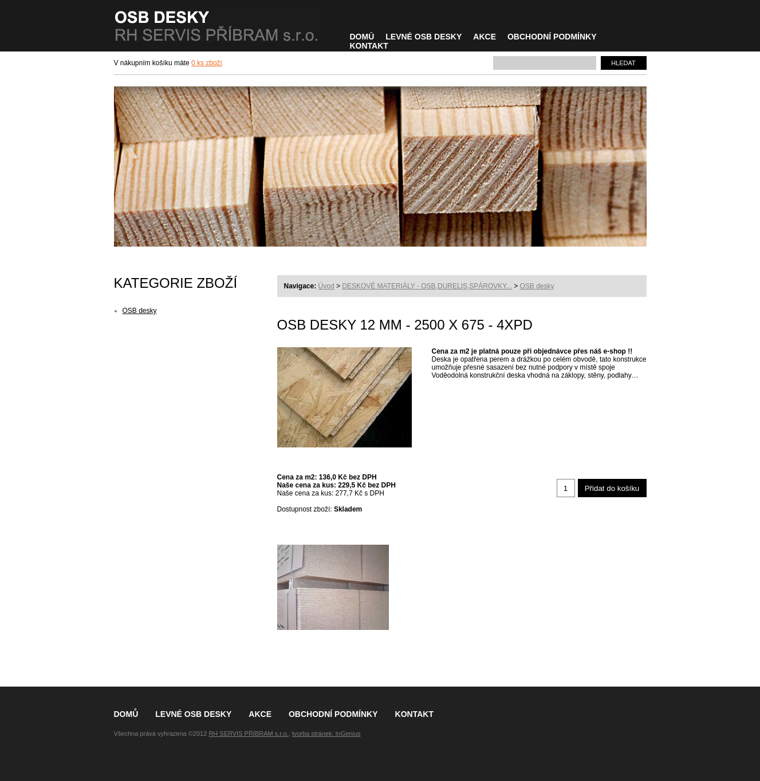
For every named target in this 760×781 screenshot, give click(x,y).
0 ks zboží (206, 63)
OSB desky (536, 286)
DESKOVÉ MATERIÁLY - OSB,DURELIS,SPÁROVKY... (427, 286)
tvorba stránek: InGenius (326, 733)
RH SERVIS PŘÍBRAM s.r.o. (248, 733)
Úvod (326, 286)
